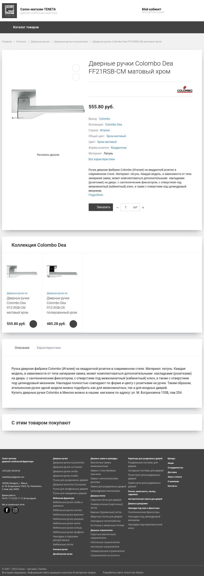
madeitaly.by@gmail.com (13, 477)
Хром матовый (116, 136)
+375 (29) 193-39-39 (11, 471)
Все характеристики (102, 159)
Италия (105, 130)
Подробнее (96, 194)
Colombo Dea (113, 124)
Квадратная (119, 147)
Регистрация (157, 12)
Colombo (104, 118)
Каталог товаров (28, 27)
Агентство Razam (133, 572)
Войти (145, 12)
